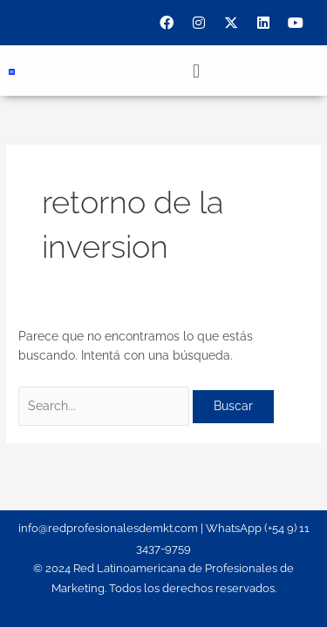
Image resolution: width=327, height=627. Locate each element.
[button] (196, 70)
